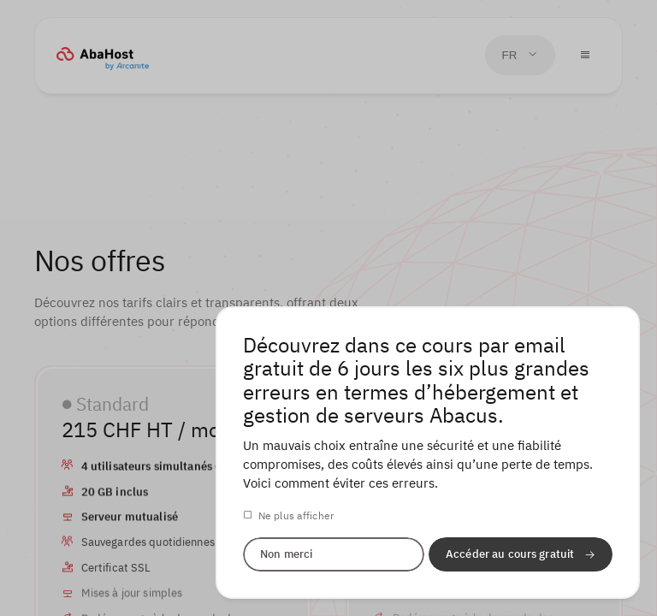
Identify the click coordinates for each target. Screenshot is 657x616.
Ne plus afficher (296, 516)
